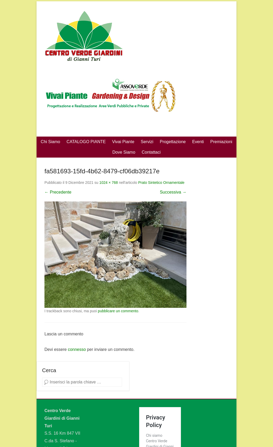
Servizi (147, 141)
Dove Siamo (123, 152)
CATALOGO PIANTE (86, 141)
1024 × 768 (108, 182)
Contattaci (151, 152)
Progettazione (173, 141)
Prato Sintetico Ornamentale (161, 182)
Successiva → (173, 192)
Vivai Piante (123, 141)
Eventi (198, 141)
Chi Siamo (50, 141)
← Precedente (57, 192)
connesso (77, 349)
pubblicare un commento (118, 311)
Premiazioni (221, 141)
